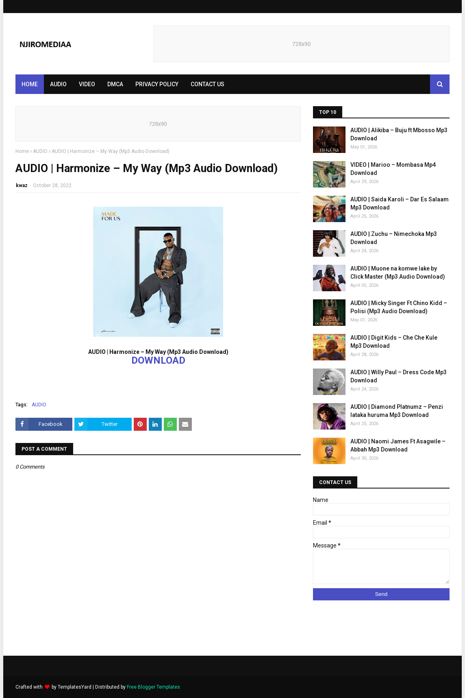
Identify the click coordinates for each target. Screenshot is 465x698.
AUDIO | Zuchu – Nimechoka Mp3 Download (393, 238)
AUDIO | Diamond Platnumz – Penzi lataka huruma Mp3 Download (396, 411)
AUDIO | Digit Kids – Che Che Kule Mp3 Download (393, 341)
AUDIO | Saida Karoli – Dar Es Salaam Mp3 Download (399, 203)
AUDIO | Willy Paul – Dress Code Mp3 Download (398, 376)
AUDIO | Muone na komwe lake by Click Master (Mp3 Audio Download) (397, 272)
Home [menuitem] (30, 84)
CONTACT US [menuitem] (207, 84)
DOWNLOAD (158, 360)
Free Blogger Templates (153, 687)
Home (22, 151)
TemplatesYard (74, 687)
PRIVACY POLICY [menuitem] (156, 84)
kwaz (22, 185)
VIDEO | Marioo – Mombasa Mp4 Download (393, 168)
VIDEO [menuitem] (87, 84)
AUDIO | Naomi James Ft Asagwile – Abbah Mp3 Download (397, 445)
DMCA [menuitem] (115, 84)
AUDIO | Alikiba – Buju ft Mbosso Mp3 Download (399, 134)
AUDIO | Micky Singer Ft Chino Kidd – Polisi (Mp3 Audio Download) (398, 307)
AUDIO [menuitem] (58, 84)
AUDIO (40, 151)
